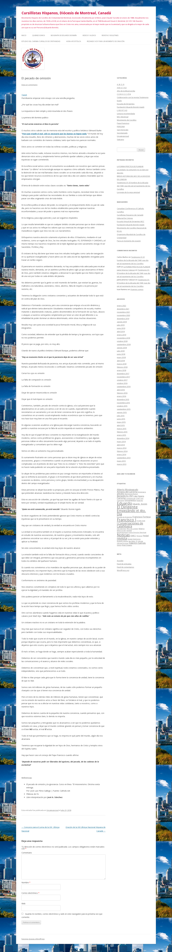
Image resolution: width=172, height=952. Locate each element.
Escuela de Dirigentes (126, 104)
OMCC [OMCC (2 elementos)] (133, 535)
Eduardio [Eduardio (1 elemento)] (140, 500)
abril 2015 (121, 425)
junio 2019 (121, 328)
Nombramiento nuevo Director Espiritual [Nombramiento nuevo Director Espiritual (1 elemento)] (131, 532)
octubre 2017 (122, 380)
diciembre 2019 (123, 318)
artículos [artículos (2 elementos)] (120, 493)
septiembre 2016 (123, 386)
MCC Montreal (122, 117)
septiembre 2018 (123, 344)
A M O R (120, 84)
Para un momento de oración (129, 241)
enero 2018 (121, 370)
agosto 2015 (122, 412)
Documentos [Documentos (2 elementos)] (130, 500)
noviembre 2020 (123, 315)
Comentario (27, 852)
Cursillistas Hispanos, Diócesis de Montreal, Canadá (66, 13)
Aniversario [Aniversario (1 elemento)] (142, 492)
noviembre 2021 (123, 312)
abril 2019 (121, 331)
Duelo (119, 100)
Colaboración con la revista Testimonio (132, 97)
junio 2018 (121, 354)
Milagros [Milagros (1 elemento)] (141, 529)
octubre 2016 (122, 383)
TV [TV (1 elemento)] (136, 541)
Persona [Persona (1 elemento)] (139, 536)
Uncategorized (53, 810)
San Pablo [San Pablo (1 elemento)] (131, 541)
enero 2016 (121, 396)
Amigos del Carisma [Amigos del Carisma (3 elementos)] (127, 491)
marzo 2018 (121, 364)
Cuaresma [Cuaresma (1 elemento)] (120, 500)
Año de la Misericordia (126, 91)
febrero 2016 (122, 393)
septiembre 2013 (123, 458)
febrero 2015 (122, 432)
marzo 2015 (121, 428)
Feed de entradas (124, 564)
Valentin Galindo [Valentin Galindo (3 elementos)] (137, 543)
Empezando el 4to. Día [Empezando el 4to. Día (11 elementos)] (131, 512)
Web (23, 903)
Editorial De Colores (125, 218)
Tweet (24, 95)
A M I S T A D (122, 87)
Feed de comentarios (125, 567)
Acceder (120, 560)
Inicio (24, 35)
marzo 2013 (121, 464)
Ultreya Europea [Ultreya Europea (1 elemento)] (122, 543)
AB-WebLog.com (94, 951)
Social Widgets (77, 951)
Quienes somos (38, 35)
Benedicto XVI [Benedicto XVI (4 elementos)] (125, 496)
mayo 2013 (121, 461)
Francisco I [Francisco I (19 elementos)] (126, 519)
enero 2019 (121, 335)
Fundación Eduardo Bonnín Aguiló (130, 107)
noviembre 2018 (123, 338)
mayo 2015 (121, 422)
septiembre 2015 (123, 409)
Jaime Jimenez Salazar (126, 270)
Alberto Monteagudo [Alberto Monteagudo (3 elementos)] (127, 489)
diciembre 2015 (123, 399)
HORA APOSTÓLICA (73, 41)
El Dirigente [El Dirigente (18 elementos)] (127, 507)
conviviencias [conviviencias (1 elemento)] (130, 498)
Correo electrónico (30, 893)
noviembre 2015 (123, 402)
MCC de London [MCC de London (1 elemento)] (132, 529)
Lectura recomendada (126, 113)
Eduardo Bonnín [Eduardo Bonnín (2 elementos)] (140, 504)
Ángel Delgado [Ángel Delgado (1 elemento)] (127, 545)
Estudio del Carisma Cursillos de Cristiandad (41, 41)
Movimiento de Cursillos (126, 120)
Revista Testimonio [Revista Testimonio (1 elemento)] (134, 539)
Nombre (26, 882)
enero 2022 (121, 305)
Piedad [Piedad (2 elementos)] (146, 535)
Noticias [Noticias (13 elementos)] (123, 535)
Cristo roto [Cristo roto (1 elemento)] (139, 498)
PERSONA (121, 126)
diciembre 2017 (123, 373)
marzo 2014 (121, 448)
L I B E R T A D (122, 110)
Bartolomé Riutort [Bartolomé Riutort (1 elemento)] (131, 494)
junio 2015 (121, 419)
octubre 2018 (122, 341)
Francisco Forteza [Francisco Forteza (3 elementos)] (141, 516)
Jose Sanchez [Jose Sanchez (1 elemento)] (121, 529)
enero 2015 (121, 435)
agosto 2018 (122, 347)
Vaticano (120, 139)
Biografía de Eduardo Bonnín (64, 35)
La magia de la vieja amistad (128, 192)
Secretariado (122, 133)
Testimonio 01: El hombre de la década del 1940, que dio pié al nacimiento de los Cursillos (133, 185)
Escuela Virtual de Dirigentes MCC (130, 221)
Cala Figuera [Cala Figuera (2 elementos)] (138, 496)
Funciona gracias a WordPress (33, 939)
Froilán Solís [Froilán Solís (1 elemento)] (141, 521)
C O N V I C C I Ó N (124, 94)
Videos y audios (89, 35)
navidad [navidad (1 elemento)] (129, 530)
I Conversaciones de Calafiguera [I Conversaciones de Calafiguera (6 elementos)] (130, 524)
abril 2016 (121, 390)
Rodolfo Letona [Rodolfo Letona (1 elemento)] (122, 541)
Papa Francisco (123, 123)
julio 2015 (120, 415)
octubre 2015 (122, 406)
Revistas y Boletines (110, 35)
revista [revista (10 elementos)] (122, 538)
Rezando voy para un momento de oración (105, 41)
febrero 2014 (122, 451)
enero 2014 (121, 454)
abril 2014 (121, 445)
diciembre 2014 (123, 438)
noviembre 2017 (123, 377)
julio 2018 (120, 351)
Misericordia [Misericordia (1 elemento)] (121, 530)
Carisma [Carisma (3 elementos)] (121, 498)
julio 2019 (120, 325)
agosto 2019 (122, 322)
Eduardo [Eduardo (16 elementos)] (124, 503)
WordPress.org (123, 570)
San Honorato (122, 130)
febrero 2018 (122, 367)
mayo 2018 (121, 357)
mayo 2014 (121, 441)
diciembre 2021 (123, 309)
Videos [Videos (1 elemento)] (119, 545)
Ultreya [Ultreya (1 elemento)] (140, 541)
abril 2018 (121, 360)
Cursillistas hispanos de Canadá (130, 215)
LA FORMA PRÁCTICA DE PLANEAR (130, 166)
